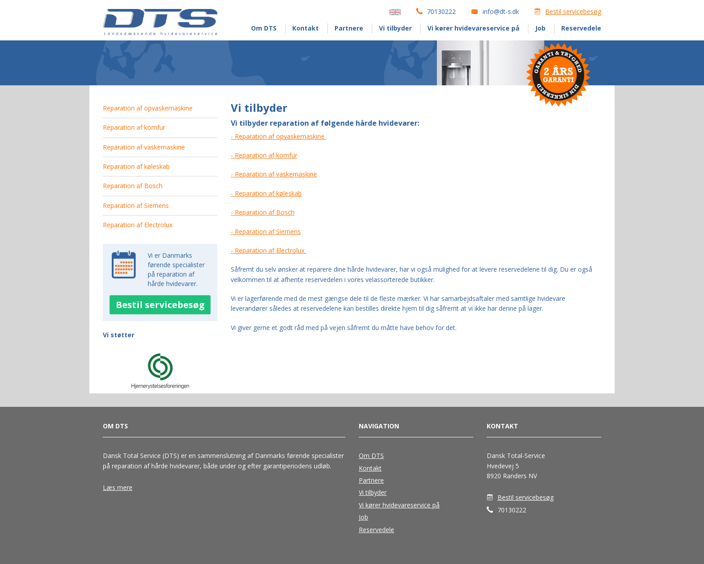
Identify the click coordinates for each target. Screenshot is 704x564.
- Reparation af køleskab (266, 193)
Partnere (348, 28)
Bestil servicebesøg (573, 11)
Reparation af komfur (134, 127)
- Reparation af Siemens (266, 231)
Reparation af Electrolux (137, 224)
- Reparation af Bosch (263, 212)
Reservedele (581, 28)
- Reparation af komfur (264, 155)
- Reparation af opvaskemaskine (278, 136)
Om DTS (264, 28)
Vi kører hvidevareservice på (473, 28)
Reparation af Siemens (136, 205)
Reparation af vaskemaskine (144, 147)
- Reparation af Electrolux (268, 250)
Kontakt (305, 28)
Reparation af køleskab (136, 166)
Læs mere (117, 487)
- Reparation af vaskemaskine (274, 174)
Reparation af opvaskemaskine (148, 108)
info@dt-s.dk (501, 11)
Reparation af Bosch (133, 185)
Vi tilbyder (395, 28)
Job (540, 28)
